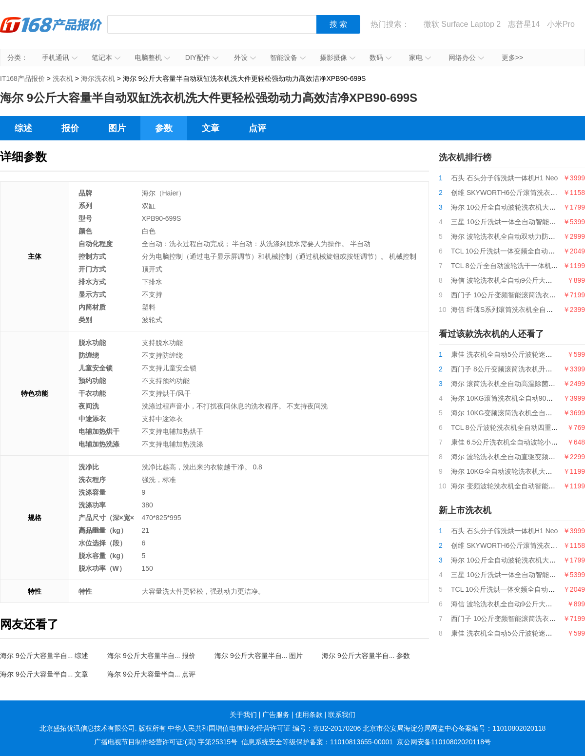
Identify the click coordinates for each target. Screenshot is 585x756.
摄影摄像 (337, 57)
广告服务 (276, 714)
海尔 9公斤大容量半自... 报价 (151, 655)
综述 (23, 128)
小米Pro (561, 24)
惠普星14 (524, 24)
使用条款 (309, 714)
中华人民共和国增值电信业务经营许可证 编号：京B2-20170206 (264, 728)
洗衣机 (63, 78)
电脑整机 (152, 57)
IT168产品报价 (51, 31)
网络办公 (466, 57)
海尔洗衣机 (98, 78)
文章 (210, 128)
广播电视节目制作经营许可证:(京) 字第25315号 (165, 742)
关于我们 (243, 714)
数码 (380, 57)
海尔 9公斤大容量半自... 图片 (258, 655)
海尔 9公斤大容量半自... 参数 (366, 655)
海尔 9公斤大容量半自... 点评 (151, 674)
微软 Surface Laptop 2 (462, 24)
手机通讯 (60, 57)
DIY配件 (201, 57)
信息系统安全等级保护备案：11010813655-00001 (317, 742)
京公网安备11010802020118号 (444, 742)
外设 (245, 57)
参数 (164, 128)
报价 (70, 128)
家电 (420, 57)
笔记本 (106, 57)
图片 (117, 128)
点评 (257, 128)
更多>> (512, 57)
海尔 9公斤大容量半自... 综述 (44, 655)
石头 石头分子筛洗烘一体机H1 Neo (504, 178)
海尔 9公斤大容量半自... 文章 (44, 674)
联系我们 (341, 714)
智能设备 (288, 57)
